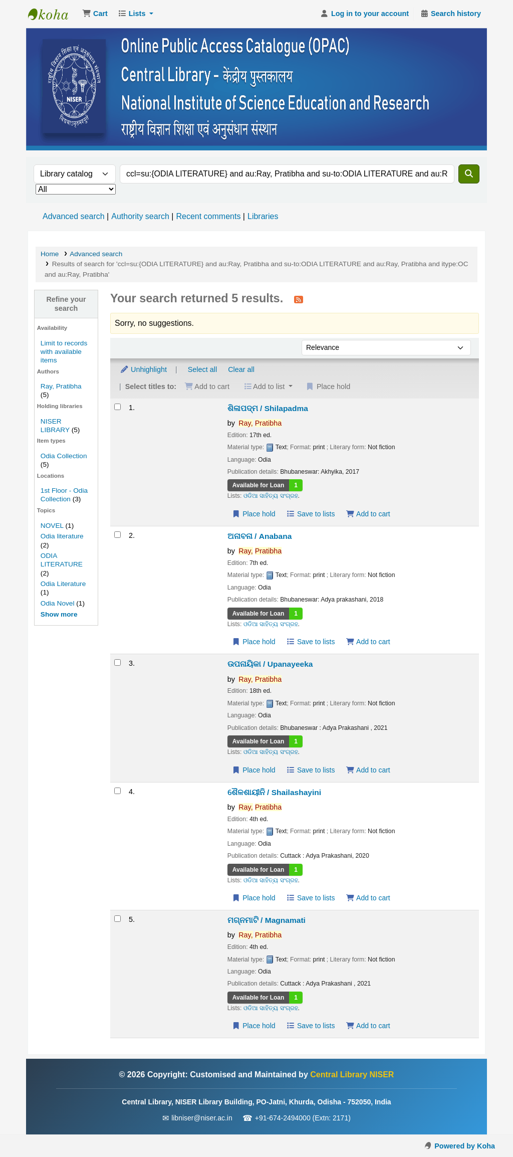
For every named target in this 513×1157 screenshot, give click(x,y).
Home (50, 254)
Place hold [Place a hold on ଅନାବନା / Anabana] (254, 642)
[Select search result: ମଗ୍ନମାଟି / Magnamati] (117, 918)
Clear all (241, 369)
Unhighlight (143, 369)
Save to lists (311, 514)
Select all (202, 369)
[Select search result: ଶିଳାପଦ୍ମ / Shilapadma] (117, 407)
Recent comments (208, 216)
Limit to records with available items (64, 351)
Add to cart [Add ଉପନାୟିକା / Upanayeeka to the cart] (368, 770)
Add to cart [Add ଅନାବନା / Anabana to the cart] (368, 642)
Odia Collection (64, 456)
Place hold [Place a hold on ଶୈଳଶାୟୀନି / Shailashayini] (254, 898)
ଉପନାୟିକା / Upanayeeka (270, 664)
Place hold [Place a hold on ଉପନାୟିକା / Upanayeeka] (254, 770)
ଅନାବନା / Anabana (259, 536)
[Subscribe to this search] (299, 299)
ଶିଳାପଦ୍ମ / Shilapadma (267, 408)
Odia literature (62, 536)
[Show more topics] (59, 614)
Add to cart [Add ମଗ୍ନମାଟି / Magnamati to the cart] (368, 1026)
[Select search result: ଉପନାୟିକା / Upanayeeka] (117, 662)
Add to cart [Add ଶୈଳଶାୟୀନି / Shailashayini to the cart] (368, 898)
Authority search (140, 216)
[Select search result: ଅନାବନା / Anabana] (117, 534)
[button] (95, 14)
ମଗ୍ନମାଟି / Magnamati (266, 920)
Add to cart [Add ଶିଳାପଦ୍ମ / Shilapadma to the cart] (368, 514)
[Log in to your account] (364, 14)
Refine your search (66, 303)
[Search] (468, 173)
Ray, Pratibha (61, 386)
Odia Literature (63, 584)
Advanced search (74, 216)
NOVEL (52, 525)
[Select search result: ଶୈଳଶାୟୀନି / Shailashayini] (117, 791)
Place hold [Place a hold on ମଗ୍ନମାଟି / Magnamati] (254, 1026)
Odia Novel (58, 603)
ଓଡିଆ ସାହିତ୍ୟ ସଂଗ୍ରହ (270, 495)
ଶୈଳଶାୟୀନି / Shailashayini (274, 792)
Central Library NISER (53, 14)
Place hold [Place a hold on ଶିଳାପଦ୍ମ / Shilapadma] (254, 514)
